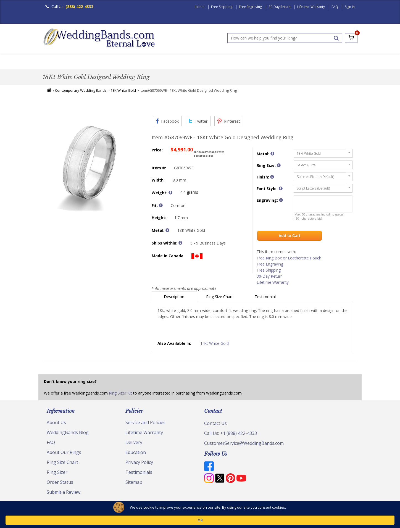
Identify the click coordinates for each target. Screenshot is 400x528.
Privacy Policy (139, 464)
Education (135, 454)
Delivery (133, 444)
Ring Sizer (57, 474)
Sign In (350, 6)
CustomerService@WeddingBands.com (244, 445)
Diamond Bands (162, 62)
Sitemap (133, 483)
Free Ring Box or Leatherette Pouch (289, 259)
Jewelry (264, 62)
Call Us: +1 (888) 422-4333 (230, 435)
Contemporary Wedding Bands (81, 91)
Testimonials (138, 474)
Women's (79, 62)
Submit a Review (63, 493)
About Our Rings (64, 454)
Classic (106, 62)
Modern (197, 62)
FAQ (334, 6)
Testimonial (266, 298)
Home (199, 6)
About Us (56, 424)
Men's (54, 62)
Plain (130, 62)
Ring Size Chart (220, 298)
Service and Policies (145, 424)
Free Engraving (250, 6)
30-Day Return (280, 6)
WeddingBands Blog (68, 434)
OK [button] (316, 519)
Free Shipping (221, 6)
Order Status (60, 483)
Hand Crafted (231, 62)
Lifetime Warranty (311, 6)
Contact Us (215, 425)
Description (174, 298)
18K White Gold (123, 91)
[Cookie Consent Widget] (200, 519)
